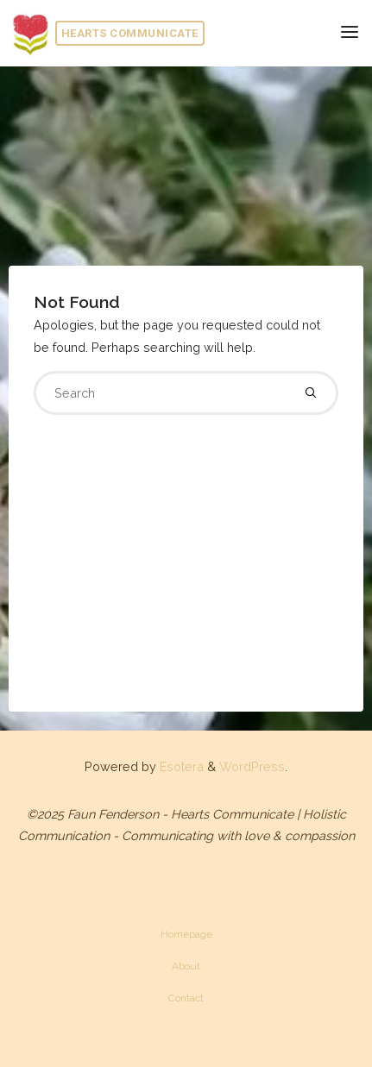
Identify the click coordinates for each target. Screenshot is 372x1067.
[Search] (310, 392)
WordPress (252, 766)
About (186, 966)
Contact (186, 998)
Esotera (180, 766)
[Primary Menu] (349, 32)
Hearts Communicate (130, 33)
